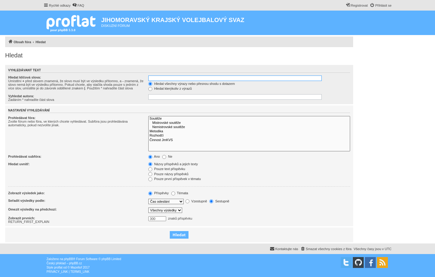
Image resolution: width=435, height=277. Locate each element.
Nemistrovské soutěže (249, 127)
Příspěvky (158, 193)
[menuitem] (78, 5)
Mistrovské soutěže (249, 123)
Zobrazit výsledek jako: (26, 193)
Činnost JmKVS (249, 140)
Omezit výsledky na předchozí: (32, 209)
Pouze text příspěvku (166, 169)
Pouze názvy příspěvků (168, 174)
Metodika (249, 131)
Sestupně (219, 201)
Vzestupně (196, 201)
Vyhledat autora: (21, 96)
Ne (167, 156)
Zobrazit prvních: (21, 218)
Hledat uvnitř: (19, 164)
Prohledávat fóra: (21, 118)
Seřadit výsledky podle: (26, 200)
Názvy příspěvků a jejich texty (173, 164)
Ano (154, 156)
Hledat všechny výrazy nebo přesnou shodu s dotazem (191, 83)
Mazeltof (76, 267)
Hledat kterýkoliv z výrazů (170, 88)
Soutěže (249, 119)
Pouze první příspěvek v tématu (174, 179)
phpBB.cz (75, 263)
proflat (58, 267)
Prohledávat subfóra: (24, 156)
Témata (179, 193)
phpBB (68, 259)
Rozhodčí (249, 136)
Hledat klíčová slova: (24, 77)
